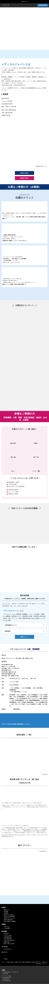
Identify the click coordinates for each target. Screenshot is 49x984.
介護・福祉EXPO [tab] (21, 603)
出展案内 (4, 907)
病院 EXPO (6, 933)
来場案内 (4, 924)
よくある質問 (7, 928)
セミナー (4, 952)
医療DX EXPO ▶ (6, 115)
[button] (42, 5)
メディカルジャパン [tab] (6, 603)
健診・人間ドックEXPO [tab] (16, 606)
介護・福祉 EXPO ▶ (7, 112)
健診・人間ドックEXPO (9, 943)
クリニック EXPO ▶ (7, 101)
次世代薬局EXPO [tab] (5, 606)
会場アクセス (7, 926)
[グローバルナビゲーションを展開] (25, 1)
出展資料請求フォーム (34, 88)
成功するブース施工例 (9, 914)
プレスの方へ (5, 946)
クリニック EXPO (7, 935)
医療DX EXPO (7, 942)
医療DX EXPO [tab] (25, 606)
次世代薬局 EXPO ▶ (7, 104)
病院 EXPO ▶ (5, 98)
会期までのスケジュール (9, 918)
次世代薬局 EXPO (7, 937)
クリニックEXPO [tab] (40, 603)
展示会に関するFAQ (8, 919)
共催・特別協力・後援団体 (10, 921)
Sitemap (6, 958)
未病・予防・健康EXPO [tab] (31, 603)
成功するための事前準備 (9, 916)
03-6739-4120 (6, 979)
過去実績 (6, 911)
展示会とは (6, 909)
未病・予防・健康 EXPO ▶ (9, 110)
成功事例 (6, 913)
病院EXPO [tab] (14, 603)
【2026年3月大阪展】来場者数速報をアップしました (18, 724)
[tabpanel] (24, 625)
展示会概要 (4, 931)
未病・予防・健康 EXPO (9, 940)
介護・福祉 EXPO (7, 938)
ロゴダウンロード (8, 949)
